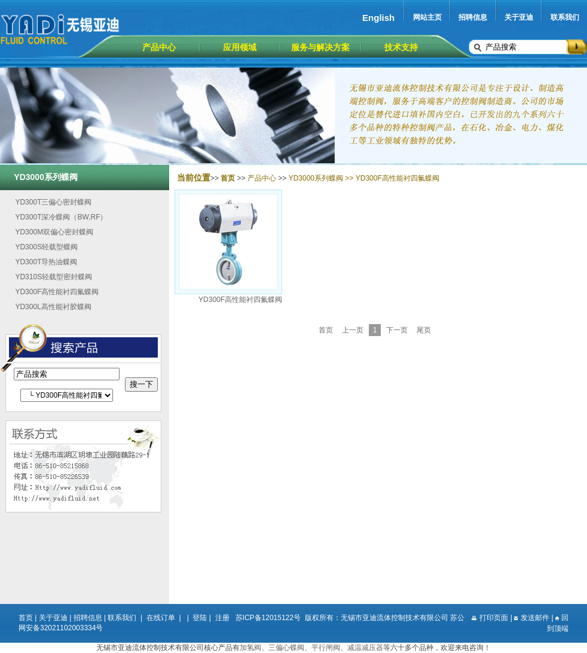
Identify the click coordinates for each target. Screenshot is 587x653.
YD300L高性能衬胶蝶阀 (53, 307)
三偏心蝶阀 (286, 647)
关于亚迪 (519, 17)
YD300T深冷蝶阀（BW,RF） (61, 217)
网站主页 (427, 17)
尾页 (424, 330)
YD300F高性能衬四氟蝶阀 (57, 292)
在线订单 (160, 618)
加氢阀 (250, 647)
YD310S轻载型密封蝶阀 (53, 277)
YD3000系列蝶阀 (316, 178)
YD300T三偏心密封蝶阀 (53, 202)
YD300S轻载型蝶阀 (46, 247)
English (378, 18)
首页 (326, 330)
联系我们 (565, 17)
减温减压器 (365, 647)
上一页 (352, 330)
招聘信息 (472, 17)
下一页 (397, 330)
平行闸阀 (325, 647)
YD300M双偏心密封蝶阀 (54, 232)
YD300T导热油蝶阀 (46, 262)
